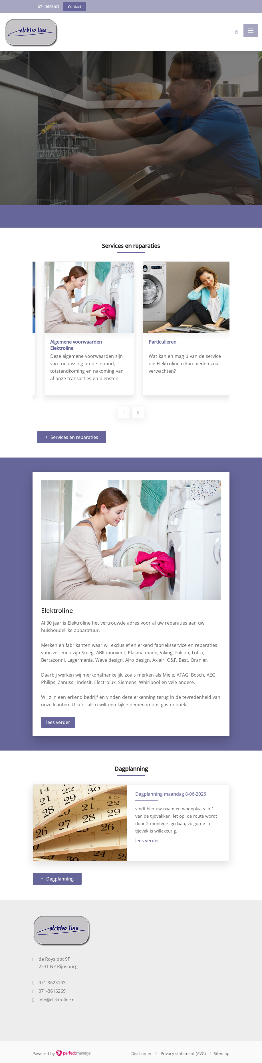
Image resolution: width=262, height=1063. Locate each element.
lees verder (58, 722)
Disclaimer (141, 1053)
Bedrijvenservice (60, 342)
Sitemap (221, 1053)
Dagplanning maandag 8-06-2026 (170, 794)
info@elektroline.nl (57, 999)
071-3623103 (48, 6)
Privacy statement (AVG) (183, 1053)
